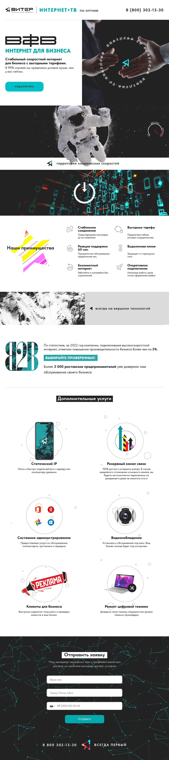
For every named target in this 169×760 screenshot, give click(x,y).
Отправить (84, 719)
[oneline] (84, 693)
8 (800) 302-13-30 (145, 10)
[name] (84, 679)
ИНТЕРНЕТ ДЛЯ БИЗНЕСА (38, 50)
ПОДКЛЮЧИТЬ (24, 86)
